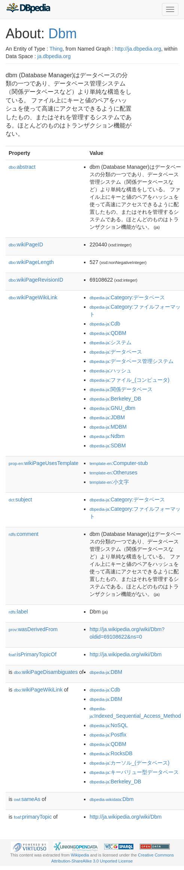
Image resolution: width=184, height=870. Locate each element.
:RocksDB (111, 753)
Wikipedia (80, 855)
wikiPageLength (31, 262)
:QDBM (108, 333)
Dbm (62, 33)
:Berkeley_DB (115, 399)
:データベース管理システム (132, 361)
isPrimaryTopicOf (33, 654)
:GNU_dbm (112, 408)
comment (23, 534)
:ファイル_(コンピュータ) (129, 380)
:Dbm (111, 799)
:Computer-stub (119, 463)
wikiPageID (26, 245)
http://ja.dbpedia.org (138, 49)
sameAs (27, 799)
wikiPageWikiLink (33, 297)
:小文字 (109, 482)
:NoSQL (109, 725)
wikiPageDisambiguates (46, 672)
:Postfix (108, 735)
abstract (22, 167)
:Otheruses (114, 473)
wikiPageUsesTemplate (43, 463)
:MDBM (108, 427)
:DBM (106, 672)
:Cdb (105, 324)
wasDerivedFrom (33, 629)
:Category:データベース (127, 297)
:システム (111, 342)
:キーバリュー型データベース (134, 772)
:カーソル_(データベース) (129, 763)
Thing (56, 49)
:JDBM (107, 417)
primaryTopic (33, 817)
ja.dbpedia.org (54, 56)
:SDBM (108, 445)
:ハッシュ (111, 371)
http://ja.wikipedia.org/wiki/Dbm (126, 654)
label (18, 612)
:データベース (116, 352)
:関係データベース (121, 389)
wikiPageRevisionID (36, 280)
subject (20, 499)
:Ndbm (107, 436)
